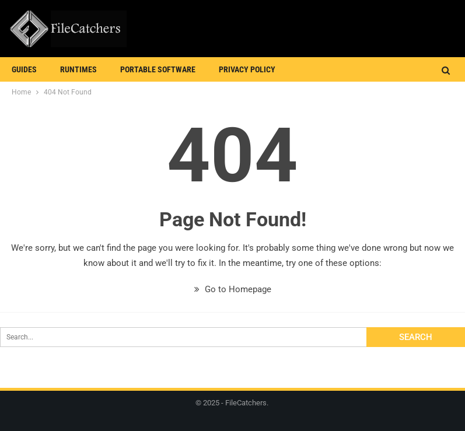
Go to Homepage (232, 289)
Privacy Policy (247, 69)
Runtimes (78, 69)
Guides (24, 69)
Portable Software (157, 69)
